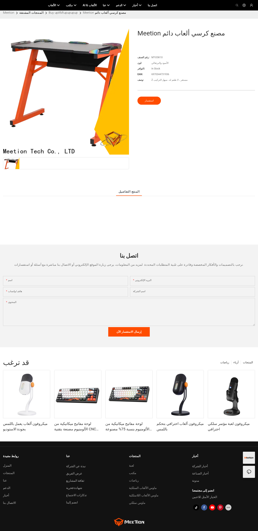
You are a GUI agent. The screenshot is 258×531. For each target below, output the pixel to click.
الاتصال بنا (9, 503)
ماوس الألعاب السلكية (143, 488)
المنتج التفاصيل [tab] (129, 191)
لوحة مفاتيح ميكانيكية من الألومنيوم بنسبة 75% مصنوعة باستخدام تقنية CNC (127, 426)
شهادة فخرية (74, 488)
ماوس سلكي (137, 503)
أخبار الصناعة (200, 473)
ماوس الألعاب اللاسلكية (143, 495)
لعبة (131, 465)
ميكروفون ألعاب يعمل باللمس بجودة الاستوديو (25, 426)
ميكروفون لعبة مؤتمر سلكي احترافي (229, 426)
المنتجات (248, 362)
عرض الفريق (74, 473)
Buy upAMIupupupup (63, 12)
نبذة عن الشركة (76, 466)
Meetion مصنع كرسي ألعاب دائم (104, 12)
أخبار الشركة (200, 466)
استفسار (149, 100)
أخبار (6, 495)
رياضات (224, 362)
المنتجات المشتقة (31, 12)
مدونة (195, 480)
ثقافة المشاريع (75, 480)
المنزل (7, 465)
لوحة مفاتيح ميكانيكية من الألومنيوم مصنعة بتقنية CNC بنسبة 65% (75, 426)
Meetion (8, 12)
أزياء (236, 362)
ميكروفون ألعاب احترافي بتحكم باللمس (180, 426)
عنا (5, 480)
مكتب (132, 473)
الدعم (6, 488)
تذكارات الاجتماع (76, 495)
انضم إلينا (72, 502)
